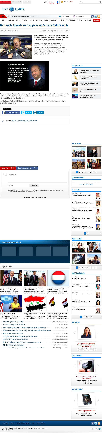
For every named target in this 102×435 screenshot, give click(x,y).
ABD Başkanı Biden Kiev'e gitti (13, 333)
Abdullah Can (83, 226)
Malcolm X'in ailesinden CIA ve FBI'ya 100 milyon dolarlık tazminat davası (27, 330)
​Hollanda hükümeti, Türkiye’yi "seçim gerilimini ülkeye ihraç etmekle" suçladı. (58, 290)
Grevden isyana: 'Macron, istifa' (13, 322)
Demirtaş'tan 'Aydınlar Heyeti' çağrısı (89, 90)
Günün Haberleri (5, 2)
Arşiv (20, 2)
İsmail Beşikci (83, 308)
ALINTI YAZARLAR (78, 273)
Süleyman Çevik (83, 194)
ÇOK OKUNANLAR (78, 178)
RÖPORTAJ (76, 322)
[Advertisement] (64, 11)
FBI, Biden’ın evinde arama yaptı (13, 345)
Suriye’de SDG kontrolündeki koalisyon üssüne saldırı (20, 336)
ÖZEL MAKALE (77, 356)
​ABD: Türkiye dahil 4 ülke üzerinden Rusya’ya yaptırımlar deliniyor (24, 327)
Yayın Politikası (41, 423)
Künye (14, 2)
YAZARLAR (75, 190)
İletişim (12, 423)
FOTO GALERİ (76, 143)
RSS (33, 423)
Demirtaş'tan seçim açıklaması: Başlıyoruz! (89, 71)
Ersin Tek (83, 202)
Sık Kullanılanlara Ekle (23, 423)
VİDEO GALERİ (76, 239)
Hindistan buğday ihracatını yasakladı (88, 77)
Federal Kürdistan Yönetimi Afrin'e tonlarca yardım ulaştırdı (22, 342)
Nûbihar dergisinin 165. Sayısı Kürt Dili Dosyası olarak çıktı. (86, 413)
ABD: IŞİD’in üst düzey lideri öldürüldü (15, 339)
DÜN (81, 184)
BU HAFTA (86, 184)
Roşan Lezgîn (83, 210)
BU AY (91, 184)
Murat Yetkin (83, 277)
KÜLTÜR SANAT (77, 389)
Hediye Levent (83, 301)
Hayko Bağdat (83, 285)
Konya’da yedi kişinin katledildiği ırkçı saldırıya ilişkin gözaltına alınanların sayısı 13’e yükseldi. (86, 380)
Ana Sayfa (5, 423)
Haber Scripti (94, 429)
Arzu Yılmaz (83, 293)
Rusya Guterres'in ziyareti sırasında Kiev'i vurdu (88, 96)
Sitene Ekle (27, 2)
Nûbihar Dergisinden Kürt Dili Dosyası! (24, 16)
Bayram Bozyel (83, 218)
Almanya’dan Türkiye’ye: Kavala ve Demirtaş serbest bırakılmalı (23, 348)
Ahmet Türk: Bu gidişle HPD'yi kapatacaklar (89, 83)
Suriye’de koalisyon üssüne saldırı (14, 324)
